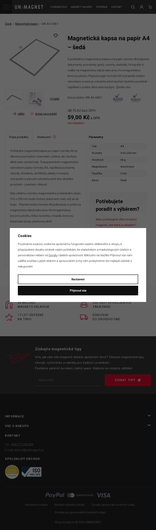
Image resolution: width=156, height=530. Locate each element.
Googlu (53, 255)
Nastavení (78, 279)
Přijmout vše (78, 290)
